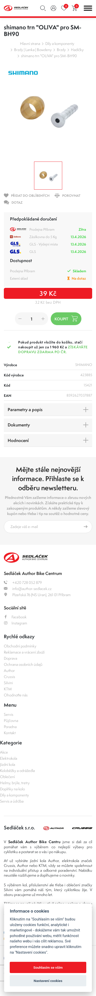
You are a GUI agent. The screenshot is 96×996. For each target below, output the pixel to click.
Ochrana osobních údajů (23, 664)
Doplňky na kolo (12, 788)
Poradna (10, 726)
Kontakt (10, 732)
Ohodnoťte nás (16, 695)
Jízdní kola (7, 764)
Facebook (15, 616)
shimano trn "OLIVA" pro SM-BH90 (49, 55)
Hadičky (77, 49)
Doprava (10, 658)
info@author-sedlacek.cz (27, 588)
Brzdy (61, 49)
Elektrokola (8, 758)
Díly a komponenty (59, 43)
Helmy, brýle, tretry (15, 782)
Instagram (15, 623)
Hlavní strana (30, 43)
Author (9, 670)
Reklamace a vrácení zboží (24, 652)
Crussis (9, 676)
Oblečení (7, 776)
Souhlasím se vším (48, 967)
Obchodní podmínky (20, 646)
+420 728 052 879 (23, 582)
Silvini (8, 682)
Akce (4, 752)
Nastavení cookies (48, 981)
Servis (8, 714)
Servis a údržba (12, 801)
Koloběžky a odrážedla (17, 770)
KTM (8, 688)
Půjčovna (11, 720)
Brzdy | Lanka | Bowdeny (33, 49)
